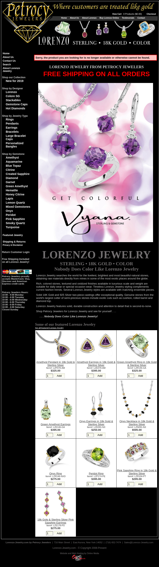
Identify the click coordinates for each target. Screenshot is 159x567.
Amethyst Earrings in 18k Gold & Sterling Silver (96, 364)
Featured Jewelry (13, 235)
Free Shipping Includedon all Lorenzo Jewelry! (15, 260)
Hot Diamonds (15, 108)
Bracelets (12, 131)
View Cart (127, 14)
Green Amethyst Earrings (55, 424)
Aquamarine (14, 161)
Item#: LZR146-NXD (56, 476)
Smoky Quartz (15, 223)
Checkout (151, 14)
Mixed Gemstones (18, 206)
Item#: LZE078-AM (96, 368)
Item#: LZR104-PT (137, 476)
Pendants (12, 123)
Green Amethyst (17, 186)
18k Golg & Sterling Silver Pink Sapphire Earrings (55, 521)
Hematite (12, 190)
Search (7, 64)
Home (64, 18)
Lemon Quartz (15, 202)
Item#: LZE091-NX (96, 427)
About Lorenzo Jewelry (11, 70)
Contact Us (9, 60)
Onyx (9, 210)
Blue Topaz (13, 165)
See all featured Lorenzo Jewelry (49, 328)
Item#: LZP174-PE (96, 476)
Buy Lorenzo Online (109, 18)
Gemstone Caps (17, 104)
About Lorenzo (89, 18)
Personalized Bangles (14, 145)
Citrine (10, 169)
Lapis (9, 198)
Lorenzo (11, 92)
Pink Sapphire (15, 219)
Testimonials (128, 18)
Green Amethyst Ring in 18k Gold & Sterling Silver (137, 364)
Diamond (12, 178)
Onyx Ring (55, 473)
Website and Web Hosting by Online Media (79, 553)
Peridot (11, 215)
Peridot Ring (96, 473)
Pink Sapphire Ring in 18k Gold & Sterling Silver (137, 472)
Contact (141, 18)
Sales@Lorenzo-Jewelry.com (138, 542)
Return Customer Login (16, 252)
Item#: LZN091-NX (137, 427)
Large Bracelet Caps (16, 137)
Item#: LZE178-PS (55, 525)
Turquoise (12, 227)
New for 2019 (14, 81)
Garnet (10, 182)
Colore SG (13, 96)
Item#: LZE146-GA (55, 427)
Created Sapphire (18, 174)
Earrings (11, 127)
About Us (74, 18)
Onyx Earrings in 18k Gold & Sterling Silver (96, 423)
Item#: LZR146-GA (137, 368)
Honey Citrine (15, 194)
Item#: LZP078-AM (55, 368)
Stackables (13, 100)
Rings (10, 119)
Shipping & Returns (14, 241)
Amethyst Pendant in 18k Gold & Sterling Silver (55, 364)
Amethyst (12, 157)
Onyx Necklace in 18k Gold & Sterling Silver (137, 423)
